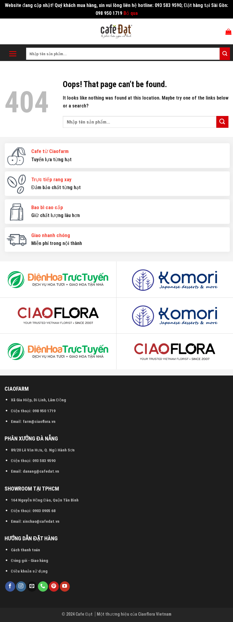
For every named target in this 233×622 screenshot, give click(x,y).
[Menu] (12, 54)
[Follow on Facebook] (10, 586)
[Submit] (225, 53)
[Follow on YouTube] (65, 586)
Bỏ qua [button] (130, 13)
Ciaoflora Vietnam (154, 614)
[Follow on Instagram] (21, 586)
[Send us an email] (32, 586)
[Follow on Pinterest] (54, 586)
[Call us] (43, 586)
